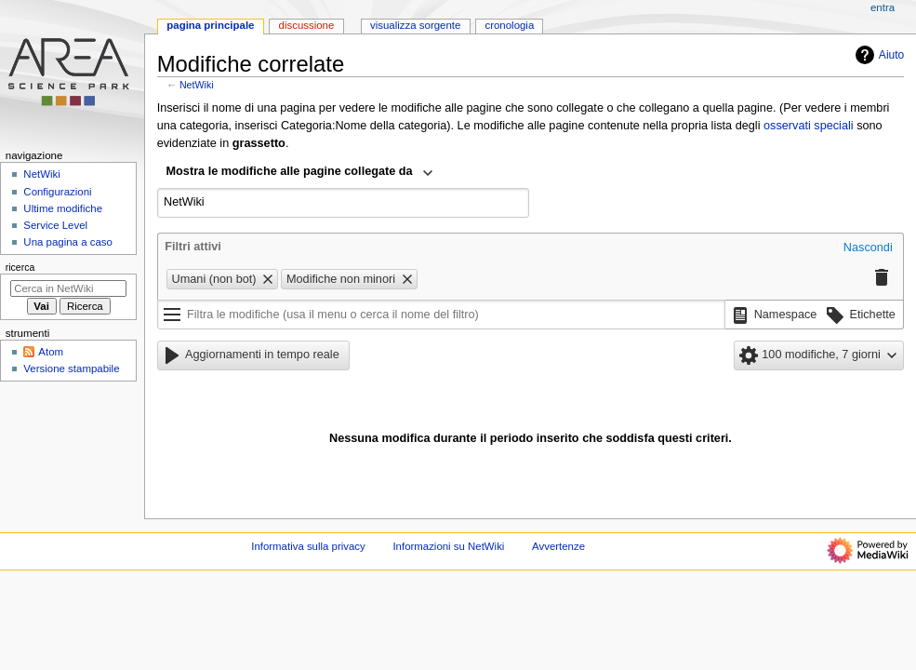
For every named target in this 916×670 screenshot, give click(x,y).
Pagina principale (210, 25)
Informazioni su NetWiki (448, 546)
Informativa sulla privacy (308, 546)
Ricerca (20, 267)
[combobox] (300, 173)
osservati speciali (808, 125)
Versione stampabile (71, 368)
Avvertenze (558, 546)
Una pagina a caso (68, 242)
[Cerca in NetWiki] (68, 288)
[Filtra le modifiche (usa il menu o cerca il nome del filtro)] (441, 314)
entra (882, 7)
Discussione (307, 25)
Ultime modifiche (62, 208)
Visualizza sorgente (415, 25)
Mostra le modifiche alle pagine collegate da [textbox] (289, 171)
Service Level (55, 225)
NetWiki (196, 84)
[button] (868, 248)
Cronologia (509, 25)
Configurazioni (57, 191)
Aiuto (877, 55)
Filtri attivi (193, 246)
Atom (50, 351)
